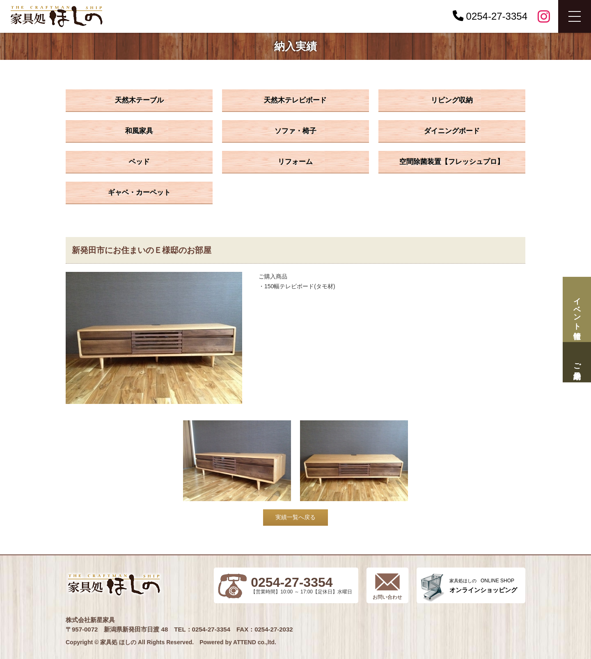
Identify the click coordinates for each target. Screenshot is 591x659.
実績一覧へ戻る (295, 517)
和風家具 (139, 131)
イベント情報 (577, 309)
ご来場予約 (577, 362)
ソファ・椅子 (295, 131)
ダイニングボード (452, 131)
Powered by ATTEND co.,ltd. (237, 642)
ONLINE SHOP (483, 586)
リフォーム (295, 162)
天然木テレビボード (295, 100)
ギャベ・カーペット (139, 192)
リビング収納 (452, 100)
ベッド (139, 162)
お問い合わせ (387, 597)
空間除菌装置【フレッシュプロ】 (451, 162)
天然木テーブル (139, 100)
